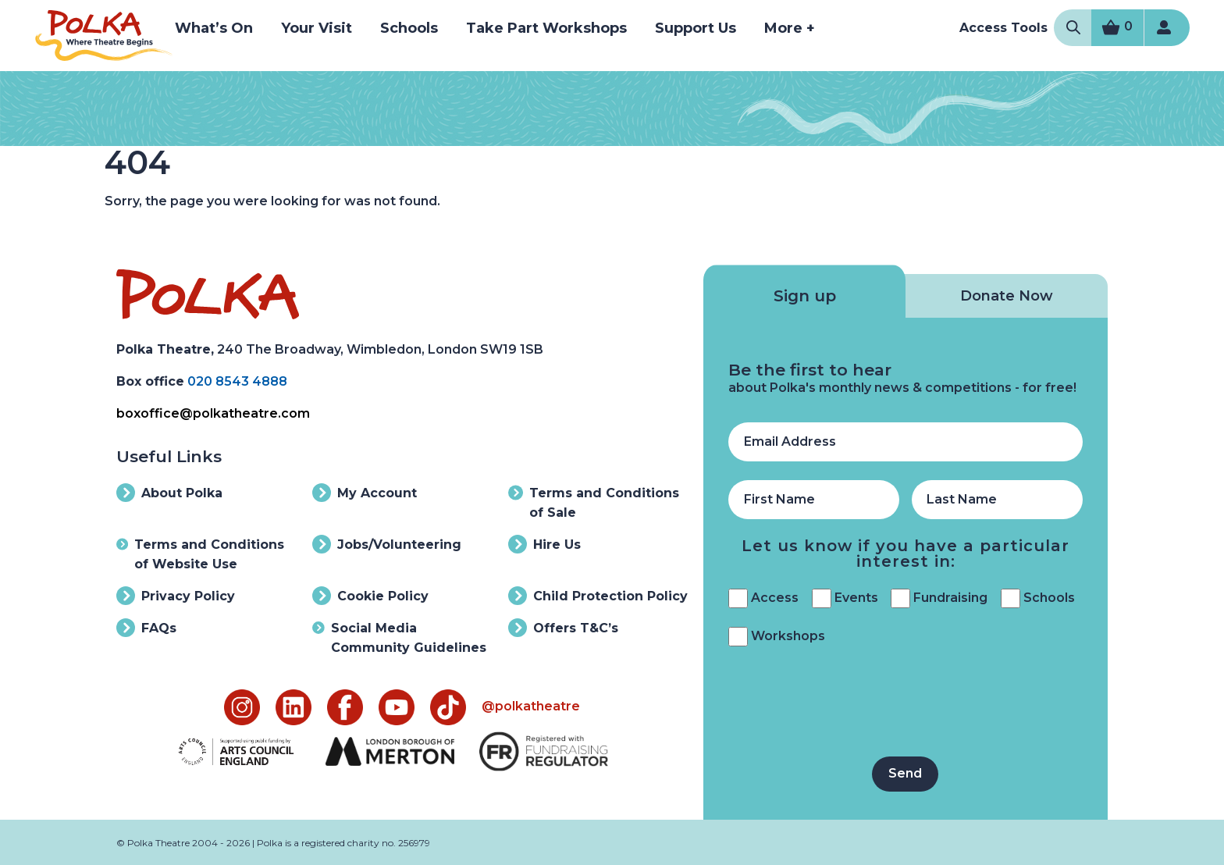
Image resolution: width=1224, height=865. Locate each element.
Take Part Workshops (546, 28)
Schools (409, 28)
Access (775, 597)
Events (856, 597)
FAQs (146, 627)
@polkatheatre (531, 706)
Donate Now (1006, 295)
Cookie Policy (370, 595)
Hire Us (544, 544)
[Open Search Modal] (1073, 27)
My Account (364, 492)
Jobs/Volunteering (386, 544)
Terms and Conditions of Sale (593, 501)
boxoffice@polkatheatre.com (213, 413)
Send (905, 773)
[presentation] (847, 707)
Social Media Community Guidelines (399, 636)
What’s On (214, 28)
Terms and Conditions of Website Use (200, 553)
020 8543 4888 (237, 381)
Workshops (788, 635)
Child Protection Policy (598, 595)
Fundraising (950, 597)
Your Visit (316, 28)
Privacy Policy (175, 595)
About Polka (169, 492)
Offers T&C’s (563, 627)
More (789, 28)
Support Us (695, 28)
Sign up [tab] (805, 296)
